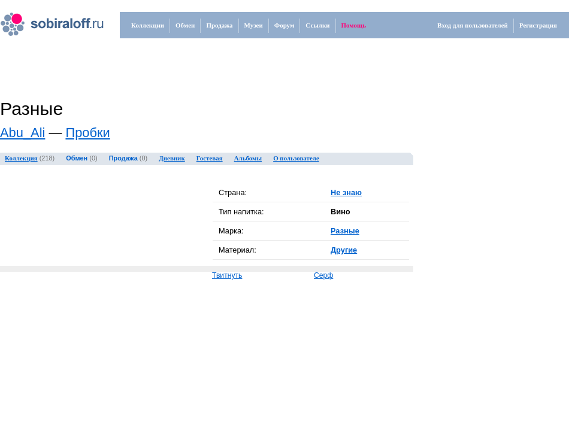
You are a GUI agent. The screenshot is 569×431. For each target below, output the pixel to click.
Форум (284, 25)
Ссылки (317, 25)
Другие (344, 249)
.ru (39, 20)
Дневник (172, 158)
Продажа (219, 25)
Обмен (185, 25)
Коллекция (21, 158)
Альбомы (248, 158)
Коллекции (147, 25)
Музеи (253, 25)
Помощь (354, 25)
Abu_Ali (22, 132)
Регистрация (538, 25)
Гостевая (209, 158)
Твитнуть (227, 275)
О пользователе (296, 158)
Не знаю (346, 192)
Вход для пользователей (472, 25)
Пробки (87, 132)
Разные (345, 230)
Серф (323, 275)
